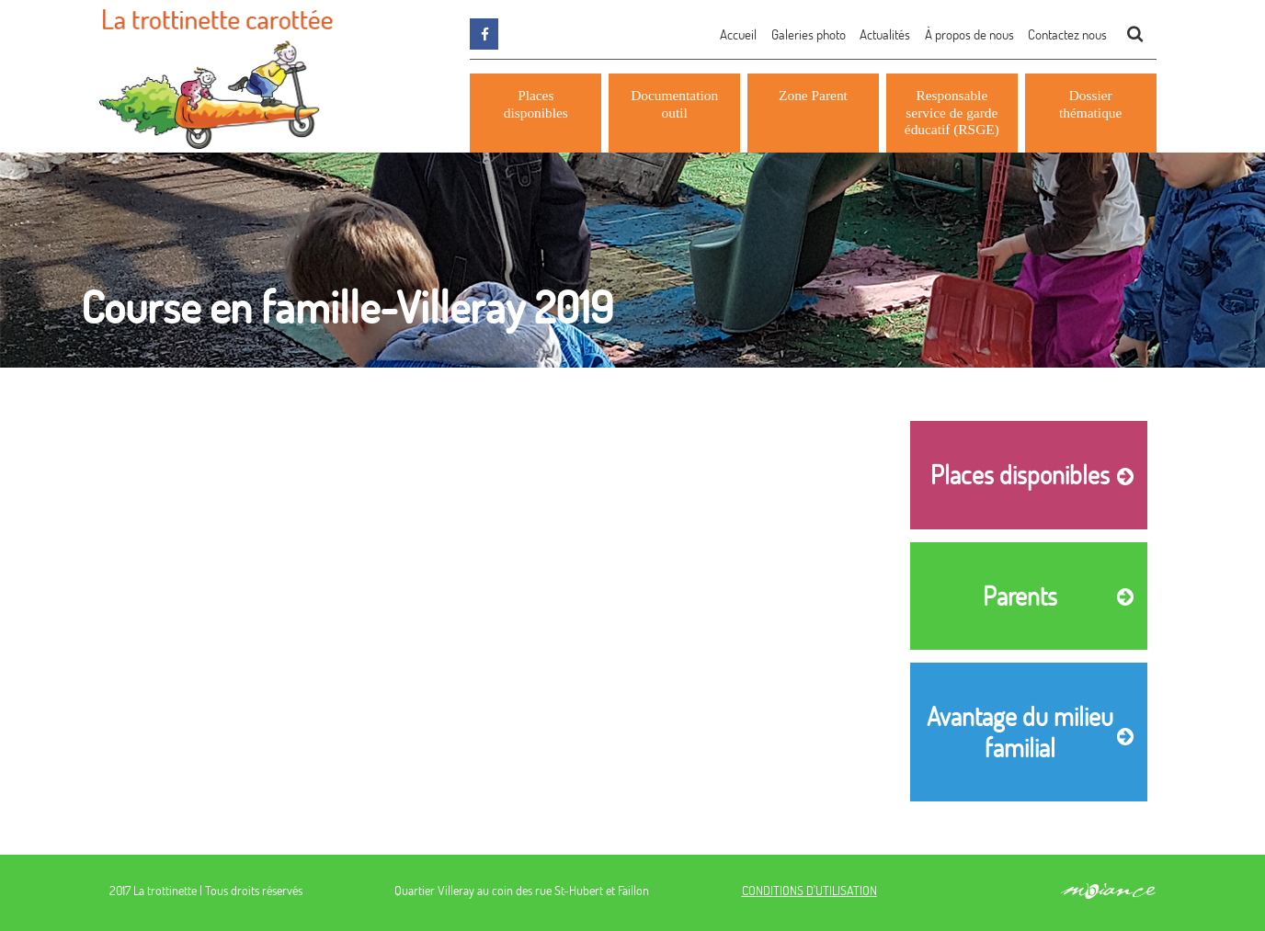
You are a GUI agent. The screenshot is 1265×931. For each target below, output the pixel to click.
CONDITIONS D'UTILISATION (809, 890)
